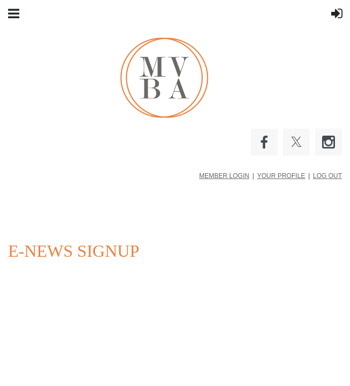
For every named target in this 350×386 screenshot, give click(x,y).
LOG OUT (327, 176)
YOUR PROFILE (281, 176)
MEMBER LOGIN (224, 176)
